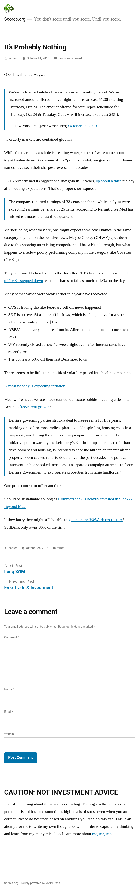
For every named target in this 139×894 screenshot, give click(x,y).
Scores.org (15, 19)
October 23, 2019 (82, 125)
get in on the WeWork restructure (95, 519)
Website (9, 734)
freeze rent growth (35, 406)
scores (13, 58)
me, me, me (101, 833)
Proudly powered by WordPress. (40, 883)
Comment (11, 637)
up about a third (109, 181)
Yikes (60, 548)
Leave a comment (70, 58)
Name (9, 689)
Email (8, 711)
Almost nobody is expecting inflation (34, 386)
